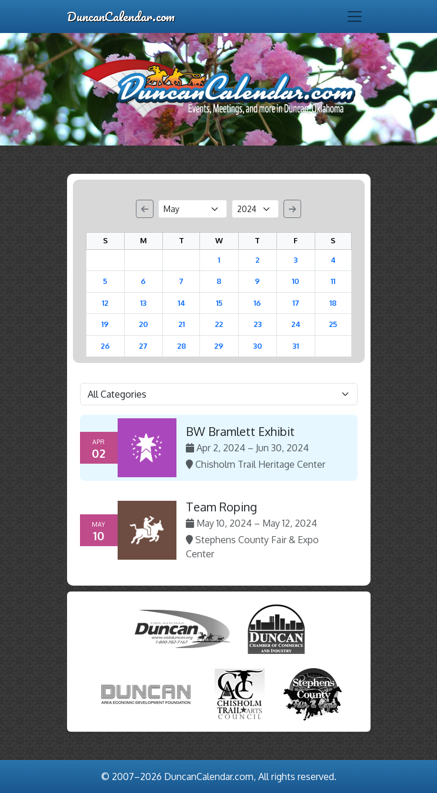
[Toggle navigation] (355, 16)
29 (218, 346)
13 (143, 303)
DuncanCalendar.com (121, 16)
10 (295, 281)
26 (105, 346)
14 (181, 303)
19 (105, 324)
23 (257, 324)
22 (219, 324)
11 (333, 281)
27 (143, 346)
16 (257, 303)
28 (181, 346)
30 (257, 346)
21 (181, 324)
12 (105, 303)
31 (295, 346)
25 (333, 324)
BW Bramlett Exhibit (240, 431)
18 (332, 303)
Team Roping (221, 506)
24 (296, 324)
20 (143, 324)
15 (219, 303)
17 (295, 303)
